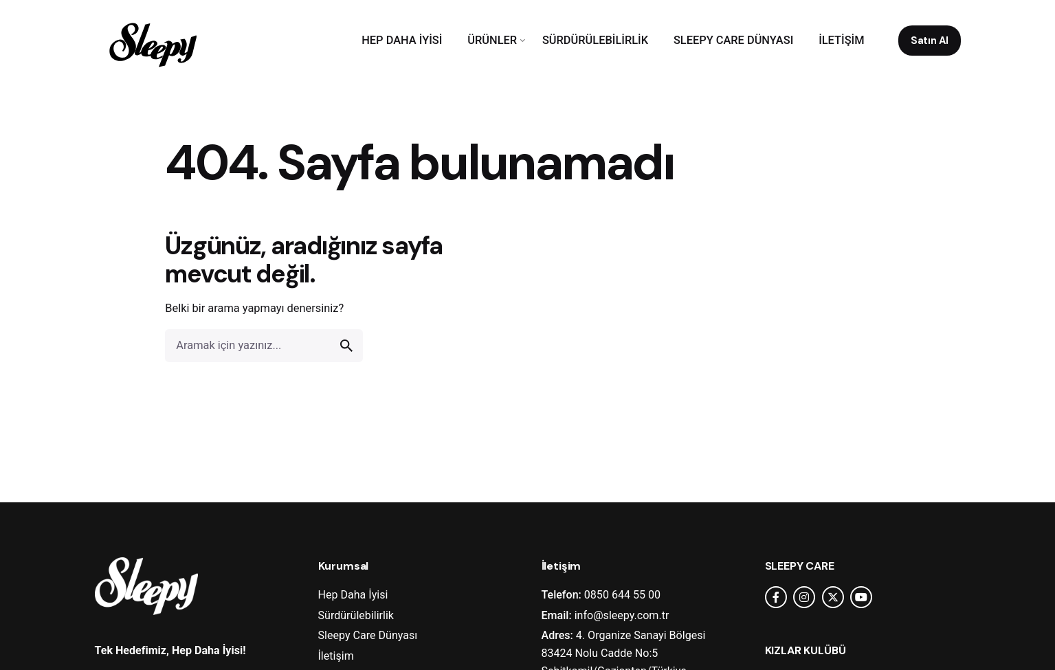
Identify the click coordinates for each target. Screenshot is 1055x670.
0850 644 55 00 (622, 594)
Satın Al (929, 40)
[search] (346, 345)
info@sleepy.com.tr (622, 615)
